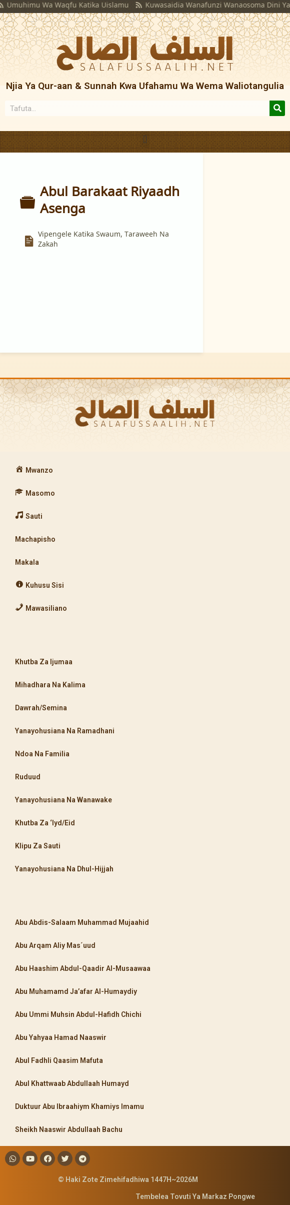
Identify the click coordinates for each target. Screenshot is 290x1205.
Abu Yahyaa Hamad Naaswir (60, 1037)
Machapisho (35, 539)
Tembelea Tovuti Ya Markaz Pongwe (195, 1196)
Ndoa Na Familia (42, 754)
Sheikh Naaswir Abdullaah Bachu (68, 1129)
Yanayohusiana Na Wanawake (63, 800)
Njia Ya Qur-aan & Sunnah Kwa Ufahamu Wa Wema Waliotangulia (145, 86)
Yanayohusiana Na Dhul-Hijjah (64, 869)
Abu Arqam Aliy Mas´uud (55, 945)
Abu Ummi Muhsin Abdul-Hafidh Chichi (78, 1014)
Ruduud (27, 777)
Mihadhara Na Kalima (50, 685)
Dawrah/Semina (41, 708)
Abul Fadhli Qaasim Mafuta (59, 1060)
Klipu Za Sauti (37, 846)
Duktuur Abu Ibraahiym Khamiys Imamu (79, 1106)
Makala (27, 562)
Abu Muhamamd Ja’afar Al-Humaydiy (76, 991)
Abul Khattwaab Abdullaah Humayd (72, 1083)
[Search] (277, 108)
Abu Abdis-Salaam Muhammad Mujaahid (82, 922)
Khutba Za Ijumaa (43, 662)
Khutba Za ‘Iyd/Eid (45, 823)
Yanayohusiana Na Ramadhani (64, 731)
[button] (145, 139)
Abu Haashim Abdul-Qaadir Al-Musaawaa (82, 968)
